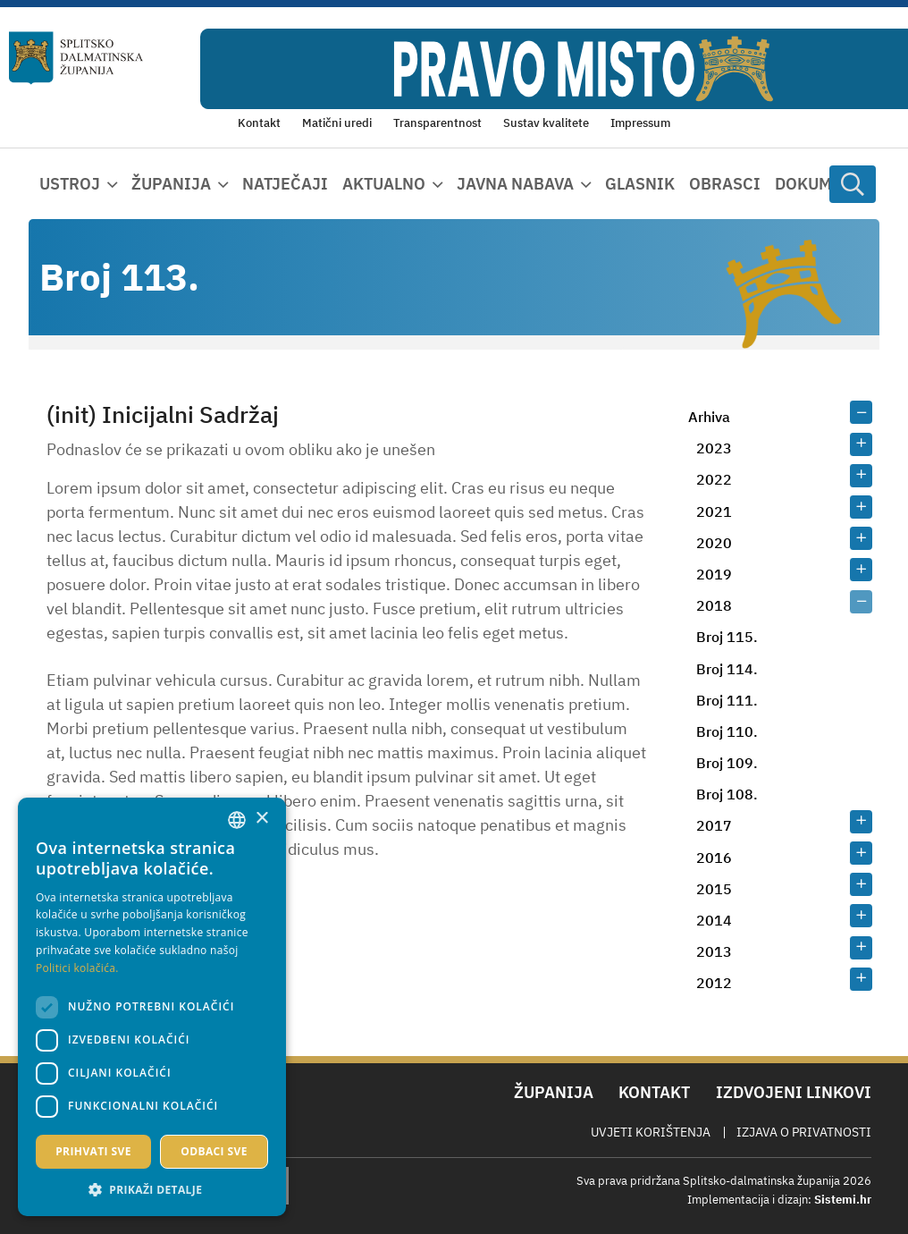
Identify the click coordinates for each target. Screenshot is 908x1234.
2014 (714, 920)
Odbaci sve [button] (214, 1151)
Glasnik (640, 183)
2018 (714, 605)
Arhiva (709, 417)
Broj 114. (727, 669)
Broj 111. (727, 700)
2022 (714, 479)
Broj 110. (727, 731)
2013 (714, 951)
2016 (714, 857)
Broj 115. (727, 637)
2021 (714, 511)
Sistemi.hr (842, 1199)
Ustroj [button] (69, 183)
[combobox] (237, 820)
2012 (714, 983)
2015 (714, 889)
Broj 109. (727, 763)
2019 (714, 574)
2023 (714, 448)
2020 (714, 543)
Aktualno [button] (383, 183)
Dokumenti (822, 183)
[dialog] (152, 1007)
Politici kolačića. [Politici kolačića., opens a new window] (77, 968)
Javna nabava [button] (515, 183)
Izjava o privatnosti (803, 1132)
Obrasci (725, 183)
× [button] (261, 818)
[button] (152, 1189)
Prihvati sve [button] (93, 1151)
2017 (714, 825)
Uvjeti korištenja (650, 1132)
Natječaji (285, 183)
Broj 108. (727, 794)
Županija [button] (171, 183)
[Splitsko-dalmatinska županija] (76, 57)
